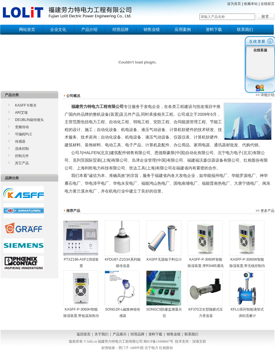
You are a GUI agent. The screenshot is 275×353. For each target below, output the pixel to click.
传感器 (20, 141)
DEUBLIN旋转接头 (29, 120)
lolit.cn (92, 341)
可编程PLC (23, 134)
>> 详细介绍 (265, 95)
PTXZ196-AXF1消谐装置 (81, 244)
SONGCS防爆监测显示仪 (164, 294)
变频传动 (22, 127)
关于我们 (101, 334)
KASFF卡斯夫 (26, 105)
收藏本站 (251, 4)
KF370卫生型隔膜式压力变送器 (205, 294)
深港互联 (199, 341)
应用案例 (183, 29)
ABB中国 (137, 348)
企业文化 (58, 29)
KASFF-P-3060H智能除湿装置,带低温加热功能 (81, 297)
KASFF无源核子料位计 (164, 241)
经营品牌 (120, 29)
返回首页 (84, 334)
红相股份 (166, 348)
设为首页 (234, 4)
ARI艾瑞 (21, 113)
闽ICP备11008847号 (158, 341)
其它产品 (22, 163)
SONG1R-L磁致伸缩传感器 (122, 294)
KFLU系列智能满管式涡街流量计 (246, 294)
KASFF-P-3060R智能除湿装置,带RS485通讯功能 (206, 247)
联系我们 (245, 29)
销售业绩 (152, 29)
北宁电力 (151, 348)
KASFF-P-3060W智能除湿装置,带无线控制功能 (247, 247)
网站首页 (27, 29)
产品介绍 (89, 29)
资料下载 (214, 29)
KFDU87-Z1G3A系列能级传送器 (123, 244)
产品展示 (120, 334)
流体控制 (22, 149)
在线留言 (267, 4)
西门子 (123, 348)
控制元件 (22, 156)
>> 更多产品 (265, 211)
